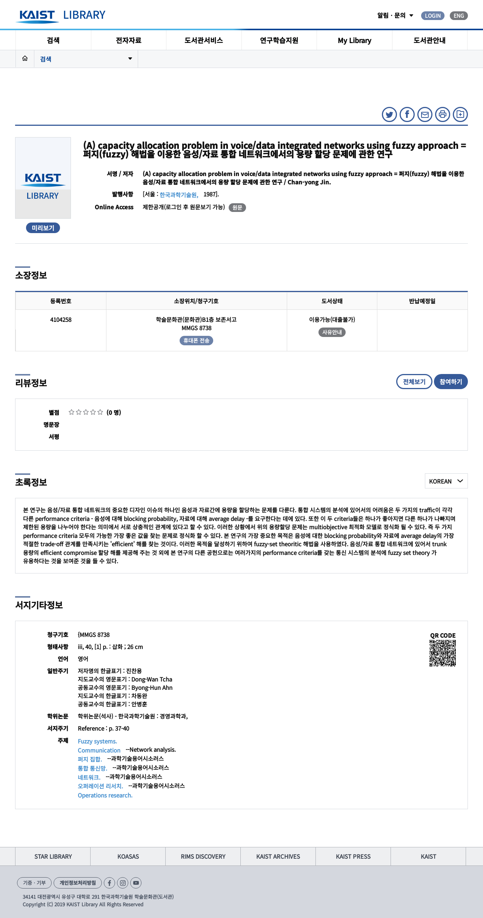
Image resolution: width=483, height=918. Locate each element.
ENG (459, 15)
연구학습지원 (279, 40)
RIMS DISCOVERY (203, 856)
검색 (53, 40)
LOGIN (433, 15)
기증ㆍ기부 (34, 882)
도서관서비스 (204, 40)
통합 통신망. (92, 768)
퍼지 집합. (90, 759)
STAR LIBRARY (53, 856)
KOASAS (128, 856)
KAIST (428, 856)
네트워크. (89, 777)
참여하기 (451, 381)
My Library (354, 40)
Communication (99, 750)
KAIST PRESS (353, 856)
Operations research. (105, 795)
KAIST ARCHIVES (278, 856)
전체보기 (414, 381)
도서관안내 (430, 40)
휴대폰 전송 (196, 340)
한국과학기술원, (179, 195)
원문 (237, 207)
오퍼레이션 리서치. (100, 786)
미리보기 (43, 227)
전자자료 (129, 40)
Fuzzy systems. (97, 741)
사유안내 (332, 332)
